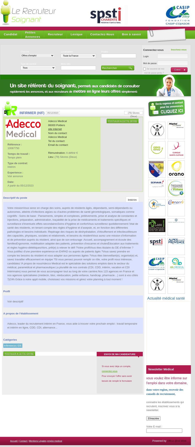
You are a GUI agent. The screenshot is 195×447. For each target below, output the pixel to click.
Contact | (23, 441)
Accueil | (14, 441)
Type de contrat (28, 64)
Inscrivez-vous (178, 49)
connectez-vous (109, 371)
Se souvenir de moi (155, 69)
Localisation (67, 51)
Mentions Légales (37, 441)
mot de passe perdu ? (154, 73)
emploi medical (54, 441)
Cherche (25, 51)
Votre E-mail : (154, 426)
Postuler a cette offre (122, 121)
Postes (104, 51)
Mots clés (65, 64)
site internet (55, 129)
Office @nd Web (176, 440)
